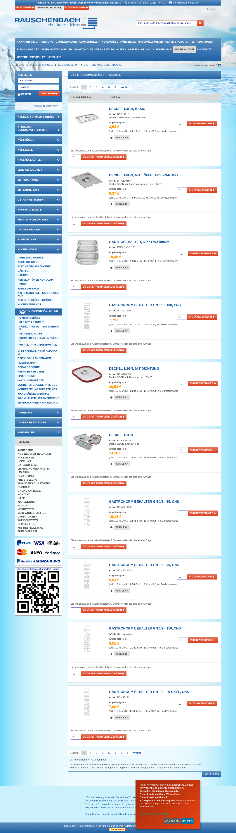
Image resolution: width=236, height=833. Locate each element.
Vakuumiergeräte (31, 380)
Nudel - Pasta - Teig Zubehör (39, 328)
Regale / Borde (29, 367)
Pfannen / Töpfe (30, 333)
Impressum (25, 450)
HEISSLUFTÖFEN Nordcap (35, 279)
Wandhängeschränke (33, 393)
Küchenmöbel (184, 49)
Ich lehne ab (171, 821)
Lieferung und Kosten (34, 468)
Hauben (23, 275)
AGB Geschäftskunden (34, 453)
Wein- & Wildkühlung (110, 49)
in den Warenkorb (201, 123)
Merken (26, 94)
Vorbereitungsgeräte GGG (38, 384)
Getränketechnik (54, 49)
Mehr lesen (211, 774)
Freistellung (27, 479)
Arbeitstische (28, 262)
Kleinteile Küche (31, 322)
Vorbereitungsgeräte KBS (37, 389)
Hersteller (39, 432)
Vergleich (121, 137)
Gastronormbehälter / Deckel (103, 65)
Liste (115, 97)
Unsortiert (82, 97)
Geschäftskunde (49, 7)
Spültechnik (27, 376)
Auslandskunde (76, 7)
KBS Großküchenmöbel (35, 300)
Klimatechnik (162, 49)
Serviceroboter (177, 41)
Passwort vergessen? (46, 106)
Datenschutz (27, 464)
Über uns (54, 57)
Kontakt (24, 494)
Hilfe (21, 498)
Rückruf (24, 487)
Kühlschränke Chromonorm (38, 352)
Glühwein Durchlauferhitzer (77, 41)
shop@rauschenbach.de (186, 2)
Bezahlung (26, 476)
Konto (22, 505)
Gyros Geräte (29, 317)
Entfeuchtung (202, 41)
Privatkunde (25, 7)
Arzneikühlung (139, 49)
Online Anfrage (29, 490)
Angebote (204, 49)
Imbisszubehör (28, 288)
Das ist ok (187, 821)
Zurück (74, 87)
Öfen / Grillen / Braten (34, 358)
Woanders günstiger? (34, 483)
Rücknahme (26, 457)
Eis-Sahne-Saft (28, 49)
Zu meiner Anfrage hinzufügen (103, 157)
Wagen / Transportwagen (38, 345)
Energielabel (28, 531)
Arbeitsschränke (31, 257)
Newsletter (26, 523)
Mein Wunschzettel (32, 512)
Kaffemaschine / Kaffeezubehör (38, 294)
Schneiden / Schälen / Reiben (39, 339)
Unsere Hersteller (31, 57)
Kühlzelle (128, 41)
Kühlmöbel (110, 41)
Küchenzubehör (68, 65)
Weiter (125, 87)
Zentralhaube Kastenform (38, 402)
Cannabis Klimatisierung (35, 41)
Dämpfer (24, 270)
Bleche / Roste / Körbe (34, 266)
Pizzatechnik (27, 362)
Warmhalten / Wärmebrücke (38, 398)
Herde (22, 284)
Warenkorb (26, 501)
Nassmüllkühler (150, 41)
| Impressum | (117, 829)
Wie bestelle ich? (30, 527)
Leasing (23, 472)
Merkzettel (26, 509)
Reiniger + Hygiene (31, 371)
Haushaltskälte (81, 49)
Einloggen (49, 93)
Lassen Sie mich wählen (154, 813)
